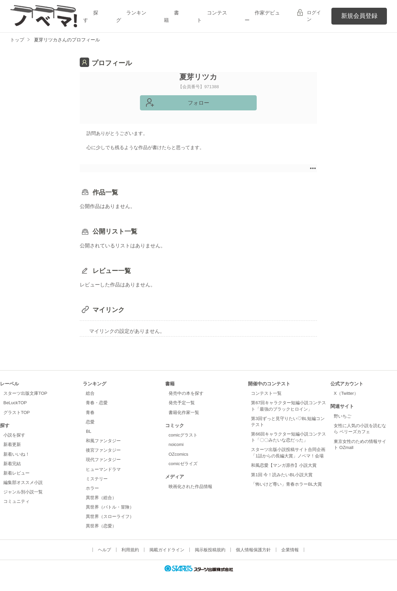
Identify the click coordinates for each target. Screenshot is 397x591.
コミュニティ (16, 501)
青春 (90, 412)
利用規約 (130, 549)
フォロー (198, 103)
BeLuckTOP (15, 402)
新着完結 (12, 463)
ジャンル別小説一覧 (23, 491)
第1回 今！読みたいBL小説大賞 (282, 474)
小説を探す (14, 435)
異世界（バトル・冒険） (110, 507)
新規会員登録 (359, 15)
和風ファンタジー (103, 440)
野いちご (342, 416)
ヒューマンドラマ (103, 469)
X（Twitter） (346, 393)
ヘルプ (104, 549)
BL (88, 431)
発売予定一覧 (182, 402)
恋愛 (90, 421)
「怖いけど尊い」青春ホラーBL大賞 (286, 484)
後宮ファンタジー (103, 450)
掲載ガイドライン (166, 549)
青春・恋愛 (97, 402)
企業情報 (290, 549)
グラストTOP (16, 412)
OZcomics (178, 454)
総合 (90, 393)
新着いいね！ (16, 454)
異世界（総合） (101, 497)
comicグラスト (183, 435)
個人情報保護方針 (253, 549)
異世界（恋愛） (101, 525)
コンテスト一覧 (266, 393)
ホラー (92, 488)
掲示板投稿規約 (210, 549)
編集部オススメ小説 (23, 482)
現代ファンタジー (103, 459)
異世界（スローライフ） (110, 516)
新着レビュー (16, 473)
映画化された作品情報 (190, 486)
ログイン (314, 16)
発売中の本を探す (186, 393)
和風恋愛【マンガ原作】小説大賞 (284, 465)
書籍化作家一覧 (184, 412)
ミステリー (97, 478)
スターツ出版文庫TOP (25, 393)
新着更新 (12, 444)
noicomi (176, 444)
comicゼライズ (183, 463)
